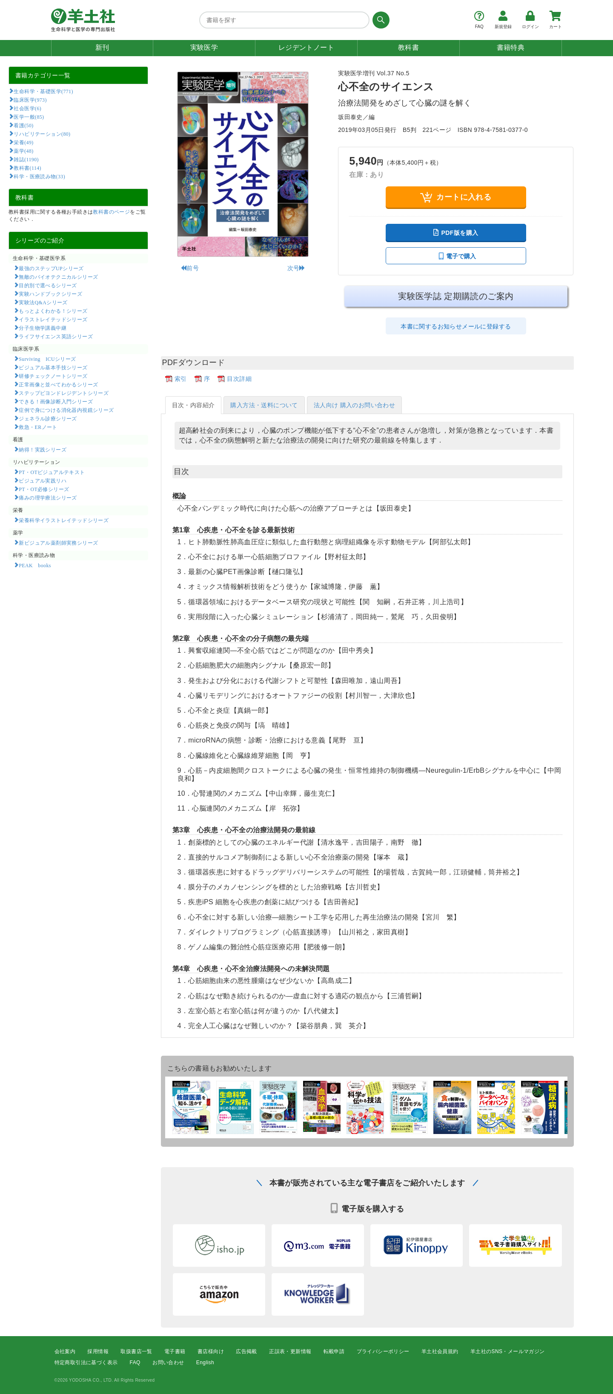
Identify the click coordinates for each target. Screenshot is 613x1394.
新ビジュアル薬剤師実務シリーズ (58, 542)
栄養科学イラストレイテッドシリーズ (64, 520)
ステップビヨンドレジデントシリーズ (64, 392)
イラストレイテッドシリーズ (53, 319)
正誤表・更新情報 (290, 1351)
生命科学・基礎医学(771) (43, 91)
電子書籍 (175, 1351)
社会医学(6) (27, 108)
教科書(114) (27, 167)
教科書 (408, 47)
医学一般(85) (29, 116)
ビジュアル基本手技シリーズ (53, 367)
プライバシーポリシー (383, 1351)
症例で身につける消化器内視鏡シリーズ (66, 409)
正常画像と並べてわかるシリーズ (58, 384)
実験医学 (204, 47)
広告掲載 (246, 1351)
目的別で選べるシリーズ (48, 285)
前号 (189, 268)
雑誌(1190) (26, 159)
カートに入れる (455, 197)
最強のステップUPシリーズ (51, 268)
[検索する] (380, 20)
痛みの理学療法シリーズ (48, 497)
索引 (181, 378)
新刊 (102, 47)
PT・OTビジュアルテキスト (52, 471)
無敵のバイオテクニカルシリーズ (58, 276)
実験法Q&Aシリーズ (43, 302)
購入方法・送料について (264, 405)
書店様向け (211, 1351)
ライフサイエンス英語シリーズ (56, 336)
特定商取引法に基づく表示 (86, 1362)
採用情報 (98, 1351)
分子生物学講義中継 (42, 327)
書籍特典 (511, 47)
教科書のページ (111, 212)
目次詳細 (239, 378)
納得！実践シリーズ (42, 449)
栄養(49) (23, 142)
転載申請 (334, 1351)
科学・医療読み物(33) (39, 176)
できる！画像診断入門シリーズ (56, 401)
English (205, 1362)
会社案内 (65, 1351)
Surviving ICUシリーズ (47, 358)
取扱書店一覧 (136, 1351)
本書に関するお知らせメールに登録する (456, 326)
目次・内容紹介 (193, 405)
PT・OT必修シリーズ (44, 488)
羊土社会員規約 (439, 1351)
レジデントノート (306, 47)
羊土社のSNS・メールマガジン (507, 1351)
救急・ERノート (38, 426)
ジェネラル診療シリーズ (48, 418)
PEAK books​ (35, 565)
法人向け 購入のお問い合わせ (354, 405)
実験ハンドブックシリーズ (50, 293)
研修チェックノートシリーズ (53, 375)
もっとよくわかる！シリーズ (53, 310)
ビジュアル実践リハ (42, 480)
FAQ (135, 1362)
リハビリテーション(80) (42, 133)
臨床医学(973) (30, 99)
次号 (296, 268)
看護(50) (23, 125)
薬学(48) (23, 150)
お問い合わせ (168, 1362)
